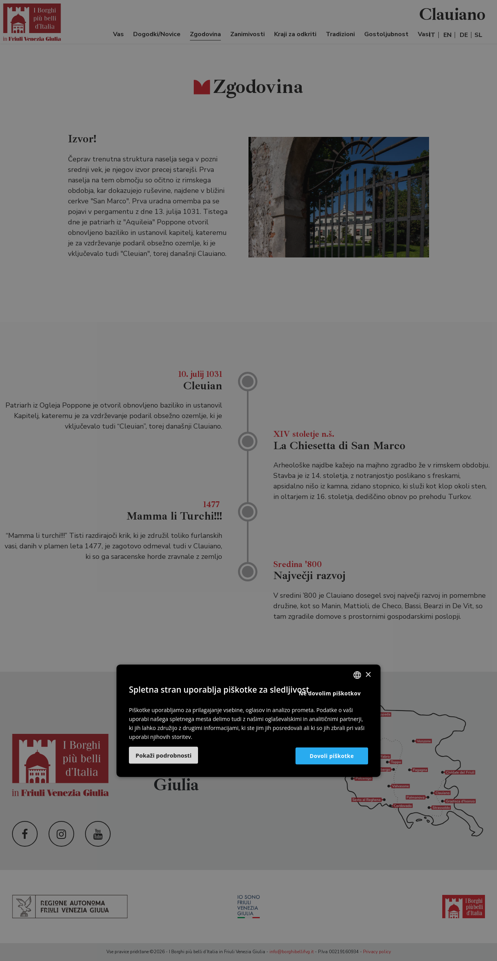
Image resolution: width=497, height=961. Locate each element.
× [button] (368, 674)
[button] (163, 755)
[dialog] (248, 480)
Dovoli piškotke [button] (331, 755)
